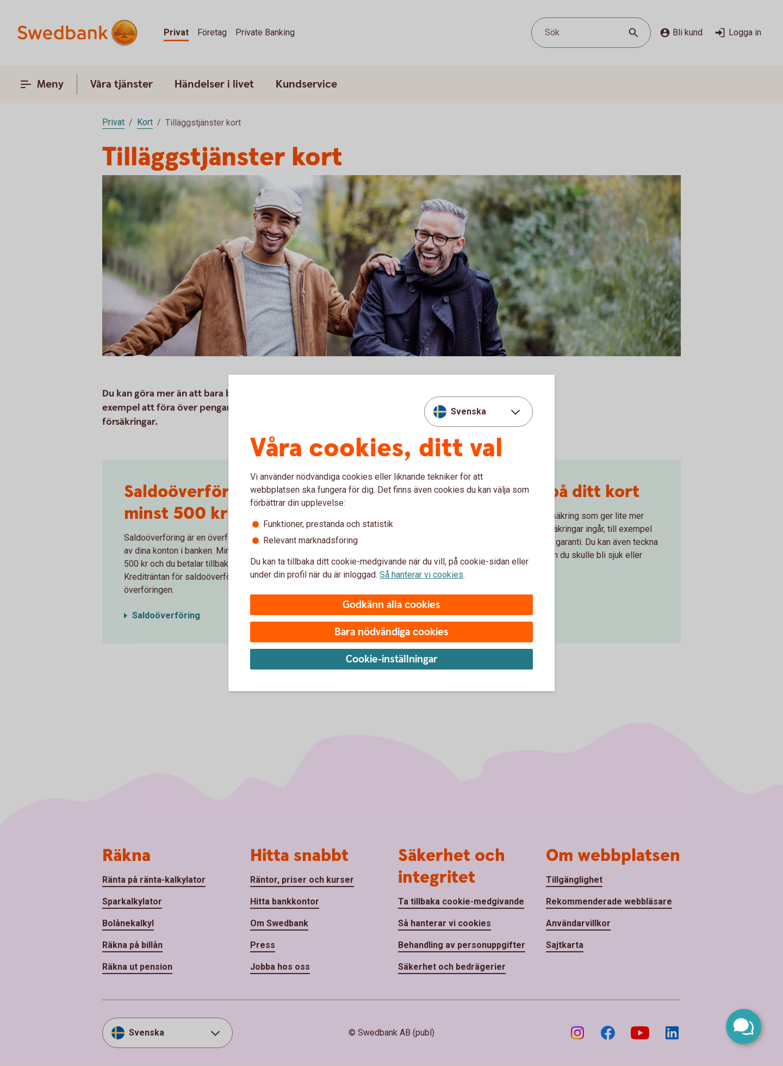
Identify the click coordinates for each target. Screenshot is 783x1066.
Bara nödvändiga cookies (391, 632)
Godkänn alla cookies (391, 605)
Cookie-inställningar (392, 659)
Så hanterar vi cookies (421, 574)
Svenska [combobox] (468, 411)
